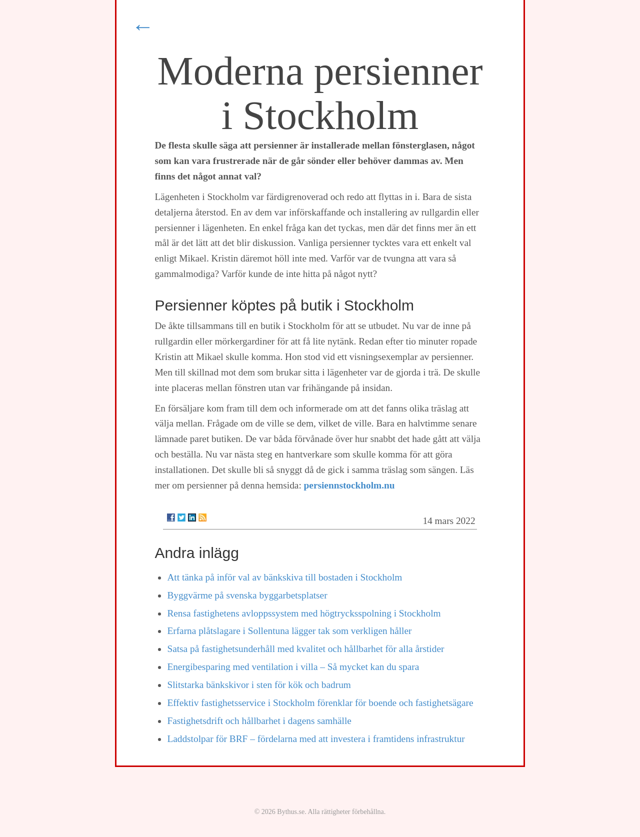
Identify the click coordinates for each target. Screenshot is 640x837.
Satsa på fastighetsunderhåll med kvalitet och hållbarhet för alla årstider (305, 649)
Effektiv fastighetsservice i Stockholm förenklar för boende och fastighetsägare (320, 703)
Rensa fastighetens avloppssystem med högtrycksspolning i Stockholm (303, 613)
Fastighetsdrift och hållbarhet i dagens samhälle (259, 721)
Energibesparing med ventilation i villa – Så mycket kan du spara (293, 667)
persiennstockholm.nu (349, 485)
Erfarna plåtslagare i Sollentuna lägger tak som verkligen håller (289, 631)
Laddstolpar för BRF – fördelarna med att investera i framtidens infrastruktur (315, 739)
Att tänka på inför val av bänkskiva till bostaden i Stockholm (284, 577)
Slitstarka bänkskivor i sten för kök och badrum (258, 685)
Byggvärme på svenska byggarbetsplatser (247, 595)
